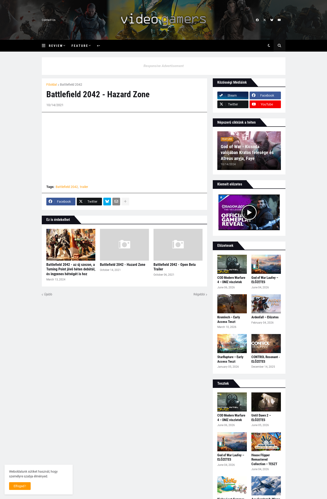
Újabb (48, 294)
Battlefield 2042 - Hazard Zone (122, 264)
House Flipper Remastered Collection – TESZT (264, 459)
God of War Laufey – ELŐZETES (264, 280)
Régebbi (199, 294)
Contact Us (48, 20)
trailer (84, 186)
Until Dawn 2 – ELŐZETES (261, 417)
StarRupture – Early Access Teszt (230, 359)
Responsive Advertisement (164, 66)
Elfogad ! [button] (20, 486)
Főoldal (51, 84)
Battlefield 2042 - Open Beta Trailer (175, 267)
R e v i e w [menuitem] (55, 45)
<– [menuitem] (98, 45)
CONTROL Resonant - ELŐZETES (265, 359)
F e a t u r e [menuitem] (80, 45)
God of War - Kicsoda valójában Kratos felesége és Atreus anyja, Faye (247, 152)
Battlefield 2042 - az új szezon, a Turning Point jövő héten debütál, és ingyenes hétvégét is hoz (70, 269)
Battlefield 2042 (71, 84)
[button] (45, 46)
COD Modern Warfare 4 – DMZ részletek (231, 280)
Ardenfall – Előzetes (265, 317)
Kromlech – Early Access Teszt (228, 319)
